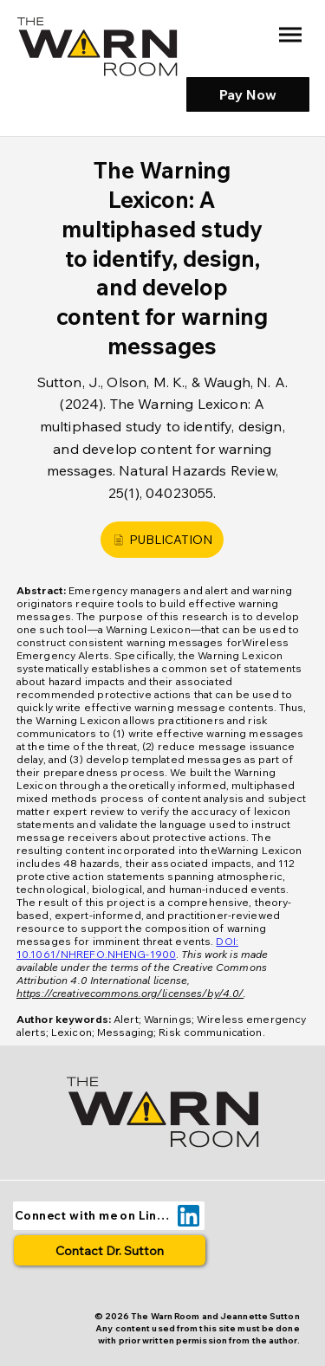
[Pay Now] (247, 94)
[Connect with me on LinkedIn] (109, 1215)
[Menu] (289, 35)
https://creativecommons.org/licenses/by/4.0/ (130, 993)
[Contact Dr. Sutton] (109, 1250)
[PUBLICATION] (162, 539)
